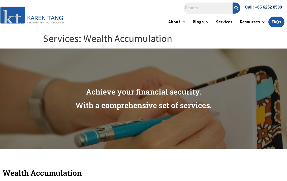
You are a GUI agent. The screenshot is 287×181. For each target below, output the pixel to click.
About (176, 22)
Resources (252, 22)
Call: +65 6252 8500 (263, 7)
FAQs (276, 22)
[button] (177, 22)
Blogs (200, 22)
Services (224, 22)
